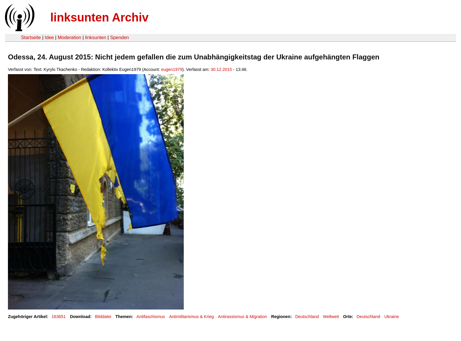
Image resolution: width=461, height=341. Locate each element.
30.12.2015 (221, 69)
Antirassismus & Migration (242, 316)
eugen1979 (171, 69)
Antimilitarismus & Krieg (191, 316)
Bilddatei (103, 316)
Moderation (69, 37)
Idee (49, 37)
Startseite (31, 37)
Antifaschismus (150, 316)
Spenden (119, 37)
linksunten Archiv (99, 17)
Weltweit (331, 316)
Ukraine (391, 316)
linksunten (95, 37)
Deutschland (307, 316)
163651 (59, 316)
